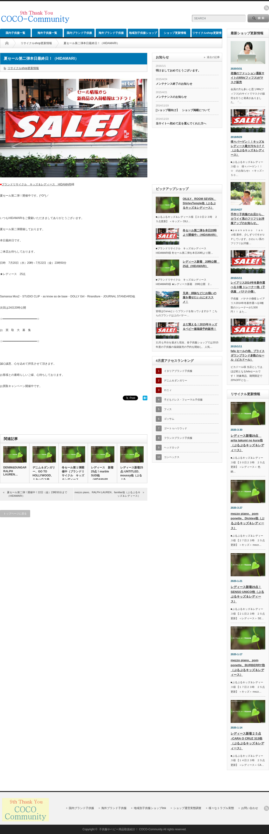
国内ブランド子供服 (79, 33)
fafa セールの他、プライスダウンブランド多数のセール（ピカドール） (248, 355)
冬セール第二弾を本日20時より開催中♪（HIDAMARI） (200, 232)
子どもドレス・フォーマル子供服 (183, 399)
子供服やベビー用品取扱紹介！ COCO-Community (131, 829)
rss (266, 8)
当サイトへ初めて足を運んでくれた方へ (181, 123)
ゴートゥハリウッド (175, 428)
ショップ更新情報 (175, 33)
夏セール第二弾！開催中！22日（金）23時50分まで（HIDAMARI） (37, 494)
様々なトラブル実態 (221, 808)
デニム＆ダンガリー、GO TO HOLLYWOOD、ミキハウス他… (44, 473)
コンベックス (171, 457)
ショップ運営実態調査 (187, 808)
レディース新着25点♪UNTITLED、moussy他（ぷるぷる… (131, 473)
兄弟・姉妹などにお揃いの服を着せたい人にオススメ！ (199, 297)
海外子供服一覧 (47, 33)
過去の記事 (213, 57)
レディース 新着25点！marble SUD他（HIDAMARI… (102, 473)
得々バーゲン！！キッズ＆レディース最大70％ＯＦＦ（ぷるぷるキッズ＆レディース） (248, 148)
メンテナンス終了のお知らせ (174, 83)
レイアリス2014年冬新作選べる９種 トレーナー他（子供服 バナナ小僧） (248, 287)
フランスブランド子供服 (178, 437)
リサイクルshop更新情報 (207, 34)
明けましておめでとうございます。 (178, 70)
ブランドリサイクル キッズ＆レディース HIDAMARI (37, 184)
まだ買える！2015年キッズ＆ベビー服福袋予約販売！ (200, 327)
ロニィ (168, 390)
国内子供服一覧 (15, 33)
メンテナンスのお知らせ (171, 97)
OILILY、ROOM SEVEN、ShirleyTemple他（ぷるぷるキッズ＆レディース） (199, 203)
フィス (168, 409)
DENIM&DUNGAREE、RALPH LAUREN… (14, 471)
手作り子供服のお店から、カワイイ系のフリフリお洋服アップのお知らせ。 (247, 219)
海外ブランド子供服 (111, 33)
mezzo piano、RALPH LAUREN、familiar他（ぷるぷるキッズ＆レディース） (107, 494)
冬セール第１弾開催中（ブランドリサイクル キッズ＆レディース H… (73, 475)
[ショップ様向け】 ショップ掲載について (183, 110)
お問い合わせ (249, 808)
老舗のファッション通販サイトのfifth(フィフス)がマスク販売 (247, 78)
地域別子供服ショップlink (143, 34)
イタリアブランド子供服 (178, 370)
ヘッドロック (171, 447)
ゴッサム (169, 418)
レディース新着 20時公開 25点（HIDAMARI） (200, 264)
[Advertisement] (130, 15)
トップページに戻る (15, 513)
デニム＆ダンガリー (175, 380)
